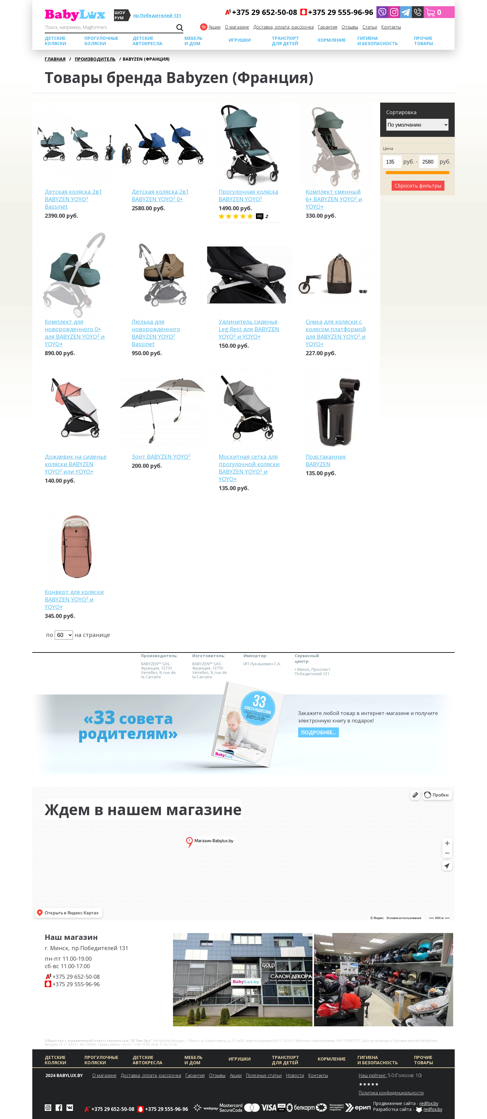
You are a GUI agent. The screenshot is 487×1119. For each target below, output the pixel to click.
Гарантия (327, 27)
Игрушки (240, 40)
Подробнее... (318, 732)
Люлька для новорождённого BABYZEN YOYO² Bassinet (156, 333)
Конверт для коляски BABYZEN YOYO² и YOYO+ (74, 599)
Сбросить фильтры (418, 185)
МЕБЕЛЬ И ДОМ (193, 40)
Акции (215, 27)
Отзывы (350, 27)
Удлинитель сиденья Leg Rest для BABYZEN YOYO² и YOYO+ (249, 329)
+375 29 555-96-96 (76, 984)
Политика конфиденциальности (391, 1093)
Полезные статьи (264, 1075)
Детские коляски (55, 40)
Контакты (391, 27)
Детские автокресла (147, 40)
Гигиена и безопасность (377, 40)
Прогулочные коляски (101, 40)
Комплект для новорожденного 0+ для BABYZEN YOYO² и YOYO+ (75, 333)
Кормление (332, 40)
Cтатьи (369, 27)
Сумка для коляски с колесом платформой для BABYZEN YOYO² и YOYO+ (336, 333)
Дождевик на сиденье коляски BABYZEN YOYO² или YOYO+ (76, 464)
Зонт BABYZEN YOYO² (161, 456)
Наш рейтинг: (373, 1075)
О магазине (237, 27)
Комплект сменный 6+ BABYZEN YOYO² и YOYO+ (334, 199)
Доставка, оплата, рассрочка (283, 27)
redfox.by (429, 1103)
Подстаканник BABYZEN (326, 460)
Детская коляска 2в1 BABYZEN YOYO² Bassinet (73, 199)
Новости (295, 1075)
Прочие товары (423, 40)
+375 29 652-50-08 (76, 976)
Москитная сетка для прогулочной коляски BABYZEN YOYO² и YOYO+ (249, 468)
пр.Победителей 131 (157, 15)
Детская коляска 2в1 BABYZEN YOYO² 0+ (160, 195)
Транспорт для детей (285, 40)
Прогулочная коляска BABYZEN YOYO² (248, 195)
